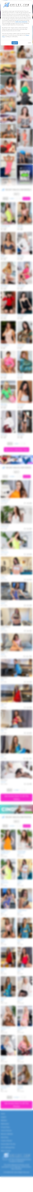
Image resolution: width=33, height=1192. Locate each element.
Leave (29, 42)
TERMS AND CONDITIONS (21, 21)
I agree (15, 43)
